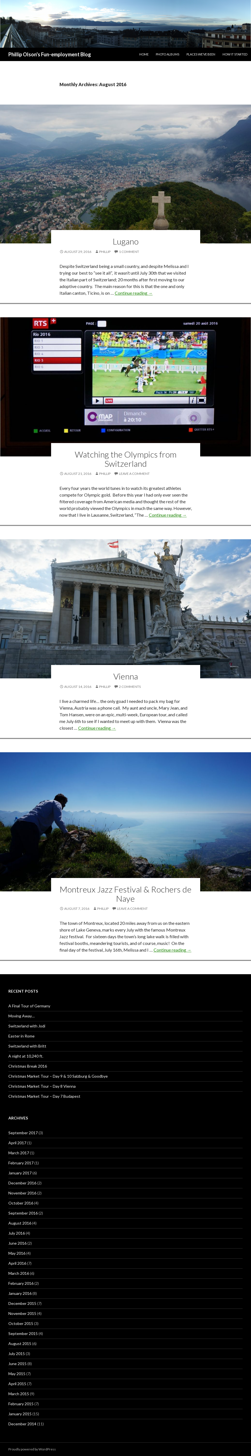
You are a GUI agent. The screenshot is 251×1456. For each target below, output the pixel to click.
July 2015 (16, 1353)
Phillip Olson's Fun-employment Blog (49, 54)
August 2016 (19, 1223)
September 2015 (23, 1333)
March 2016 (18, 1273)
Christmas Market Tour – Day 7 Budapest (44, 1096)
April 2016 (17, 1263)
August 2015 (19, 1343)
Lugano (125, 241)
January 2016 (20, 1293)
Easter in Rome (21, 1036)
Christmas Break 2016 (27, 1066)
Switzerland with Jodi (26, 1026)
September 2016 (23, 1213)
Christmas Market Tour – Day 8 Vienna (42, 1086)
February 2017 (21, 1162)
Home (144, 54)
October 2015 (20, 1323)
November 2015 (22, 1313)
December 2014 (22, 1423)
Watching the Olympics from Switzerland (125, 458)
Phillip (105, 252)
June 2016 (17, 1243)
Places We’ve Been (201, 54)
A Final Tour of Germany (29, 1005)
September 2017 (23, 1132)
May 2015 (16, 1373)
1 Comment (129, 252)
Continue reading (134, 293)
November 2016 (22, 1193)
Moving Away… (21, 1016)
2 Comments (130, 687)
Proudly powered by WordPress (32, 1449)
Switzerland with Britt (27, 1046)
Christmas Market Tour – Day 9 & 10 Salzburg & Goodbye (58, 1076)
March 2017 (18, 1152)
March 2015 (18, 1393)
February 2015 (21, 1403)
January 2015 (20, 1413)
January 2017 (20, 1172)
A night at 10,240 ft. (25, 1056)
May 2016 (16, 1253)
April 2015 (17, 1383)
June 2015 (17, 1363)
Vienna (125, 676)
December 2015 (22, 1303)
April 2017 (17, 1142)
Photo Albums (167, 54)
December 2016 (22, 1183)
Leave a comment (134, 473)
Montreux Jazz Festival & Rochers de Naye (126, 893)
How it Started (235, 54)
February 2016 (21, 1283)
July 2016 (16, 1233)
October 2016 (20, 1203)
